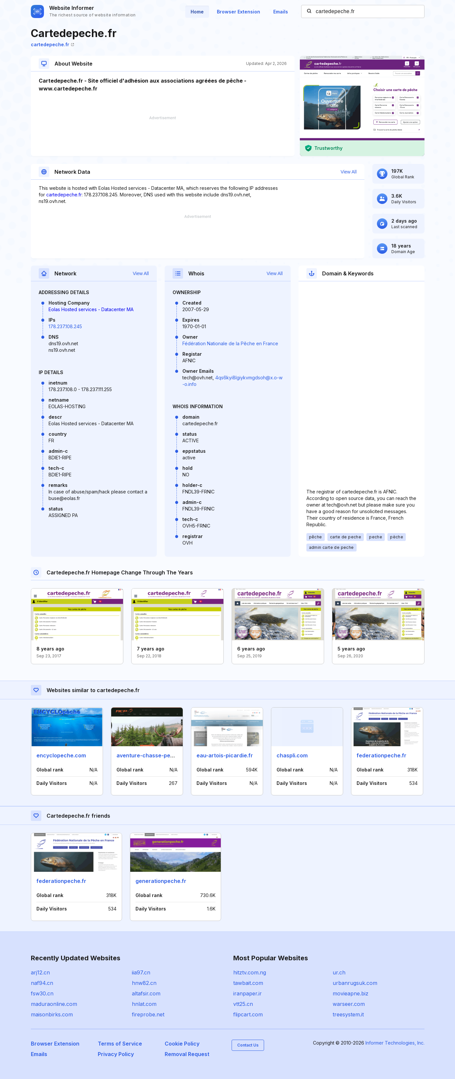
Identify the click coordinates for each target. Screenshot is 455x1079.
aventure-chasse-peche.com (154, 755)
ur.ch (339, 972)
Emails (280, 11)
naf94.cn (42, 983)
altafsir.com (146, 993)
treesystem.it (348, 1014)
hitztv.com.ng (249, 972)
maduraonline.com (54, 1004)
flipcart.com (248, 1014)
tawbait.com (248, 983)
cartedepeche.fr (52, 44)
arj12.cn (40, 972)
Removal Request (187, 1054)
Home (197, 11)
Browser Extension (238, 11)
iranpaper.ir (247, 993)
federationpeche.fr (381, 755)
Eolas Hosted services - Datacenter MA (91, 309)
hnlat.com (144, 1004)
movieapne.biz (350, 993)
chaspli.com (292, 755)
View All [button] (349, 171)
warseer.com (349, 1004)
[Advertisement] (163, 136)
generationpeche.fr (160, 881)
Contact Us (248, 1045)
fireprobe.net (148, 1014)
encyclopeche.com (61, 755)
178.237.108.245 (65, 326)
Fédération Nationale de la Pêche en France (230, 343)
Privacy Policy (116, 1054)
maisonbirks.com (52, 1014)
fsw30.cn (42, 993)
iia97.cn (141, 972)
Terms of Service (120, 1043)
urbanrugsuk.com (355, 983)
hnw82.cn (144, 983)
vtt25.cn (243, 1004)
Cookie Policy (182, 1043)
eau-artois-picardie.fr (224, 755)
